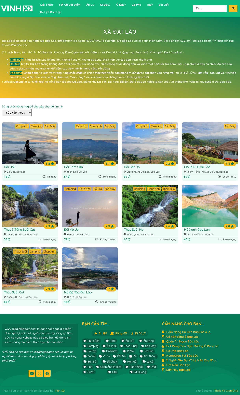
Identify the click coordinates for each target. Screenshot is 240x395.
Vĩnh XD (60, 390)
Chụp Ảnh (22, 126)
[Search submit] (233, 8)
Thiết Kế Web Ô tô (226, 390)
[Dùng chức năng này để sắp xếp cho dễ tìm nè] (17, 112)
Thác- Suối (169, 189)
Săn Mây (50, 126)
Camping (36, 126)
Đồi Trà (97, 189)
